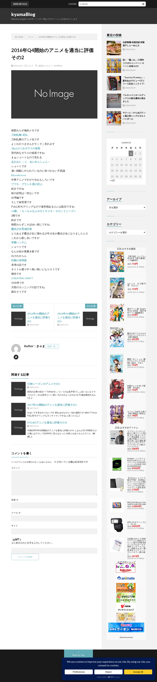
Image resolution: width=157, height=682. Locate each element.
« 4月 (112, 180)
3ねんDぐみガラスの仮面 (25, 148)
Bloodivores (18, 175)
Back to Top (79, 655)
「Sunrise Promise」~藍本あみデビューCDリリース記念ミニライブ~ (134, 80)
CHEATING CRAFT (22, 278)
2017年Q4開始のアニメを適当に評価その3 (52, 404)
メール (16, 513)
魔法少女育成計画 (21, 228)
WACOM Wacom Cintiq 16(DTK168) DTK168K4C (138, 503)
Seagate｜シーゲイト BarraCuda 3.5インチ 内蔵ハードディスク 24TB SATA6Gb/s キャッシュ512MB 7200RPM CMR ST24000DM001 (141, 462)
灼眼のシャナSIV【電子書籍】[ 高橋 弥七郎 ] (140, 387)
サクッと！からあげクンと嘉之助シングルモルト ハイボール (134, 115)
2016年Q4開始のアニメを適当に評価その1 (38, 317)
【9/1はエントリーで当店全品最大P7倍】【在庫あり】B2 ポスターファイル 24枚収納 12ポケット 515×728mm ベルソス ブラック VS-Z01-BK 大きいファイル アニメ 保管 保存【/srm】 (141, 483)
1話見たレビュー (45, 66)
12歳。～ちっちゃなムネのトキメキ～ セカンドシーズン (43, 210)
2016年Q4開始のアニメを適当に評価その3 (68, 317)
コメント (15, 468)
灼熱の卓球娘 (19, 260)
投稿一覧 (51, 346)
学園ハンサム (19, 242)
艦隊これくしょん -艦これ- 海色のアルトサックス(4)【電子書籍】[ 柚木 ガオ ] (140, 361)
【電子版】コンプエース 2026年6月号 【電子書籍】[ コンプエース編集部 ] (141, 258)
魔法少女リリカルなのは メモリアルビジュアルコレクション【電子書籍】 (140, 335)
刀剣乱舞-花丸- (20, 134)
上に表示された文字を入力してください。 (32, 543)
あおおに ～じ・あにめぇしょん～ (30, 161)
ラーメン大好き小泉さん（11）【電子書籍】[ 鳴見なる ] (140, 412)
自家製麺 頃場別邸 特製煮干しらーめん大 (88, 4)
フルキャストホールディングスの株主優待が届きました (134, 98)
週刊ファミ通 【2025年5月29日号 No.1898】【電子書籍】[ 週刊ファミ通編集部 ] (141, 311)
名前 (14, 500)
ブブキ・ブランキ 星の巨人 (26, 184)
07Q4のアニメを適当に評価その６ (47, 422)
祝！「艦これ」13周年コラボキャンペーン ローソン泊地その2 (133, 63)
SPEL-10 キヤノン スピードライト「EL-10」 (140, 523)
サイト (14, 526)
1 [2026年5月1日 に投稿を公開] (131, 153)
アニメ (30, 66)
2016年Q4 (58, 66)
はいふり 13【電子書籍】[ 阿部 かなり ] (141, 284)
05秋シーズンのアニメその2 (43, 383)
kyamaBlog (23, 14)
